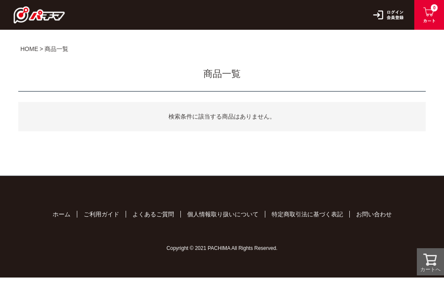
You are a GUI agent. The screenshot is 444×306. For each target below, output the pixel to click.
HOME (29, 48)
